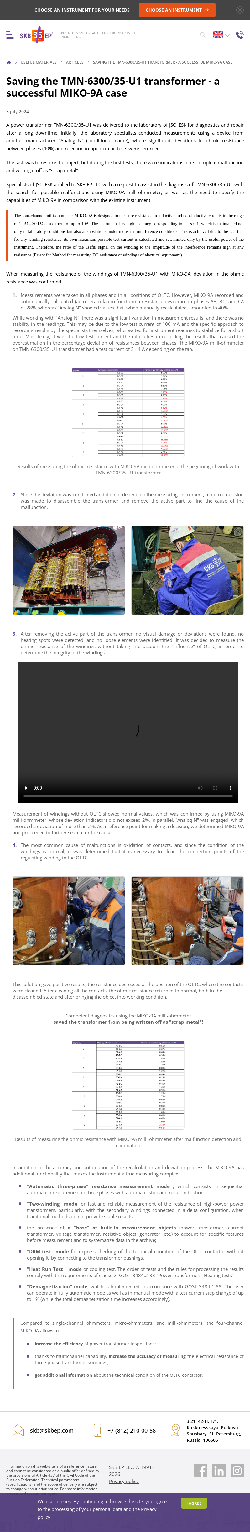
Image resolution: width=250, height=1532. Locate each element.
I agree (193, 1503)
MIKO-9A (29, 1331)
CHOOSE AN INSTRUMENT (177, 10)
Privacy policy (124, 1481)
